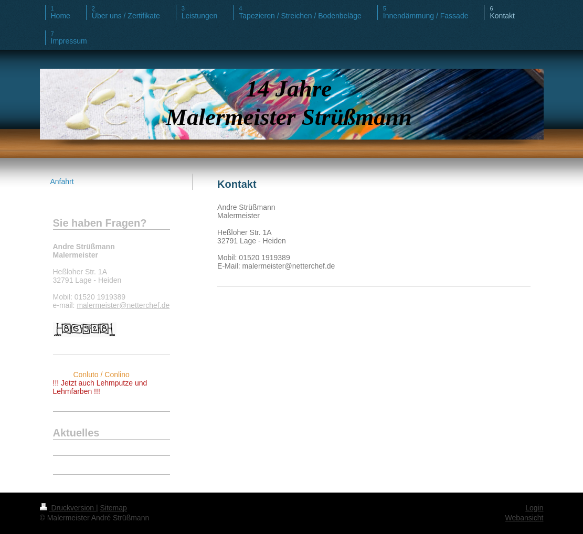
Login (534, 508)
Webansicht (524, 518)
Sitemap (113, 508)
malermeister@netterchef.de (123, 305)
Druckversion (68, 508)
